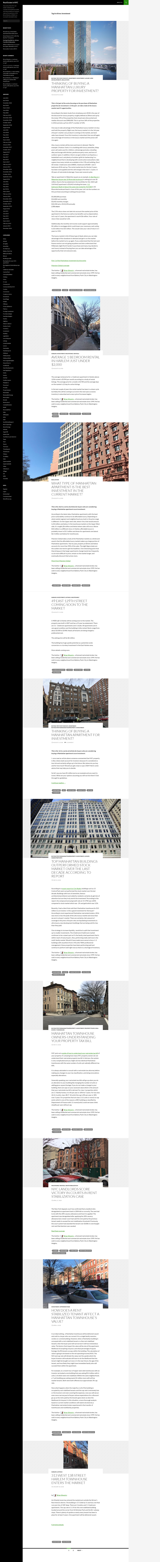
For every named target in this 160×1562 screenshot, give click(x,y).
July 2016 (5, 181)
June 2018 (6, 132)
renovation (88, 1129)
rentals (55, 416)
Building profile (7, 258)
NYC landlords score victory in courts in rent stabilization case (74, 1193)
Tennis (5, 444)
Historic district (7, 323)
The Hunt (5, 446)
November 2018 (7, 120)
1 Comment (69, 742)
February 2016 (7, 194)
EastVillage (6, 299)
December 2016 (7, 169)
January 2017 (6, 167)
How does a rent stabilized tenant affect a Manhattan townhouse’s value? (75, 1315)
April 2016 (6, 189)
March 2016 (6, 191)
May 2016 (5, 186)
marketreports (75, 413)
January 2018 (6, 145)
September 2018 (7, 125)
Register (5, 489)
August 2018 (6, 127)
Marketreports (56, 858)
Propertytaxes (89, 1028)
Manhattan (76, 585)
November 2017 (7, 147)
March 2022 (6, 108)
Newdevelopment (58, 974)
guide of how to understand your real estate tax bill (80, 1053)
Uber (4, 459)
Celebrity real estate (8, 269)
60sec (4, 239)
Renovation (6, 397)
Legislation (6, 336)
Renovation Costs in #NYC (10, 49)
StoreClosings (6, 427)
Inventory (5, 328)
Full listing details (57, 1525)
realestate (86, 585)
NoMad (5, 378)
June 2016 (6, 184)
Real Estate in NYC (10, 2)
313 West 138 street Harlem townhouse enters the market (69, 1479)
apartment (56, 585)
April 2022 (6, 105)
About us (119, 2)
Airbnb (5, 241)
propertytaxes (77, 1129)
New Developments (8, 368)
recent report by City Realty (71, 888)
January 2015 (6, 226)
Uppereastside (7, 461)
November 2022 (7, 103)
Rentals (76, 353)
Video (4, 466)
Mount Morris (7, 363)
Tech (4, 441)
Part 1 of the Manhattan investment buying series (68, 261)
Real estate (65, 80)
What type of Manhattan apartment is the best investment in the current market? (73, 488)
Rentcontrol (6, 402)
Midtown (5, 353)
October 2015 (7, 204)
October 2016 (7, 174)
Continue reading (58, 783)
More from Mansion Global (61, 561)
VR (4, 473)
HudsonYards (6, 326)
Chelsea (5, 277)
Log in (4, 491)
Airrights (5, 244)
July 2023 (5, 98)
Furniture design (7, 314)
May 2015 (5, 216)
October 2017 (7, 149)
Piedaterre (6, 382)
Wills (4, 476)
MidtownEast (6, 355)
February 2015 (7, 223)
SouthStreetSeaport (8, 422)
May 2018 (5, 135)
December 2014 (7, 228)
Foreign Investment (8, 311)
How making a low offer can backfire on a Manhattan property (11, 73)
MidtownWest (7, 358)
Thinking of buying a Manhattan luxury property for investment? (74, 87)
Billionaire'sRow (7, 253)
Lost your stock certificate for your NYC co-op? (11, 61)
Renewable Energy (8, 395)
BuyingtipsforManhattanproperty (63, 727)
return (90, 790)
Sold (4, 419)
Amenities (5, 246)
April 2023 (6, 100)
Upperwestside (65, 1307)
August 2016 (6, 179)
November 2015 (7, 201)
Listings (68, 597)
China (4, 279)
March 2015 (6, 221)
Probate (5, 387)
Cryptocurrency (7, 294)
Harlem (54, 353)
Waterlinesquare (90, 290)
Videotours (6, 469)
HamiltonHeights (7, 316)
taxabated (56, 792)
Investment (80, 78)
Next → (80, 1550)
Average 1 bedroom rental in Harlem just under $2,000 (75, 361)
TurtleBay (5, 456)
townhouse (57, 1132)
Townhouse (60, 1030)
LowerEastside (7, 343)
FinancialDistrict (7, 306)
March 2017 (6, 162)
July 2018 (5, 130)
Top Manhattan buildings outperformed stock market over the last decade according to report (74, 868)
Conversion (6, 291)
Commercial (6, 284)
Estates (5, 301)
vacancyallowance (59, 1253)
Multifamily (86, 413)
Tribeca (5, 454)
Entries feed (6, 494)
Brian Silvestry (67, 270)
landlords (73, 1250)
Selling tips (6, 414)
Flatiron (5, 309)
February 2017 (7, 164)
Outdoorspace (7, 380)
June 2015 (6, 213)
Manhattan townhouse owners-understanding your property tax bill (73, 1037)
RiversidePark (7, 410)
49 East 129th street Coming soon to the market (69, 604)
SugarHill (5, 432)
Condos (5, 289)
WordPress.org (7, 499)
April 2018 (6, 137)
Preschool (5, 385)
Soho (4, 417)
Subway (5, 429)
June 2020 (6, 110)
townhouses (57, 1434)
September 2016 (7, 176)
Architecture (6, 248)
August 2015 (6, 208)
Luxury (87, 78)
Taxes (4, 439)
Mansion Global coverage (60, 265)
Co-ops (5, 282)
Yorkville (5, 478)
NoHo (4, 373)
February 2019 (7, 115)
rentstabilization (72, 1185)
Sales (4, 412)
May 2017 (5, 157)
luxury (65, 290)
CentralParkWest (7, 274)
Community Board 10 (9, 287)
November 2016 (7, 172)
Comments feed (7, 496)
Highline (5, 321)
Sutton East (6, 434)
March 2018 (6, 140)
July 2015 (5, 211)
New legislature (7, 370)
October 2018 (7, 122)
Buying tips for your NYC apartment (63, 78)
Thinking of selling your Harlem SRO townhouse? (11, 79)
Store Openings (7, 424)
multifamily (69, 353)
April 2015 (6, 218)
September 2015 (7, 206)
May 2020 (5, 113)
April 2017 (6, 159)
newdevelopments (76, 290)
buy (64, 790)
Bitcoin (5, 256)
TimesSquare (6, 449)
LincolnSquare (7, 338)
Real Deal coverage (58, 1231)
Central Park (6, 272)
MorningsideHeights (8, 360)
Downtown (6, 296)
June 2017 (6, 154)
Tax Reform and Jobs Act (9, 437)
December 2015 (7, 199)
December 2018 (7, 117)
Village (5, 471)
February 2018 (7, 142)
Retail (4, 407)
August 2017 (6, 152)
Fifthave (5, 304)
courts (55, 1250)
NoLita (5, 375)
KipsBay (5, 333)
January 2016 (6, 196)
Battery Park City (7, 251)
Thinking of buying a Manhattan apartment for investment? (75, 735)
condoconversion (59, 669)
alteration (56, 1129)
